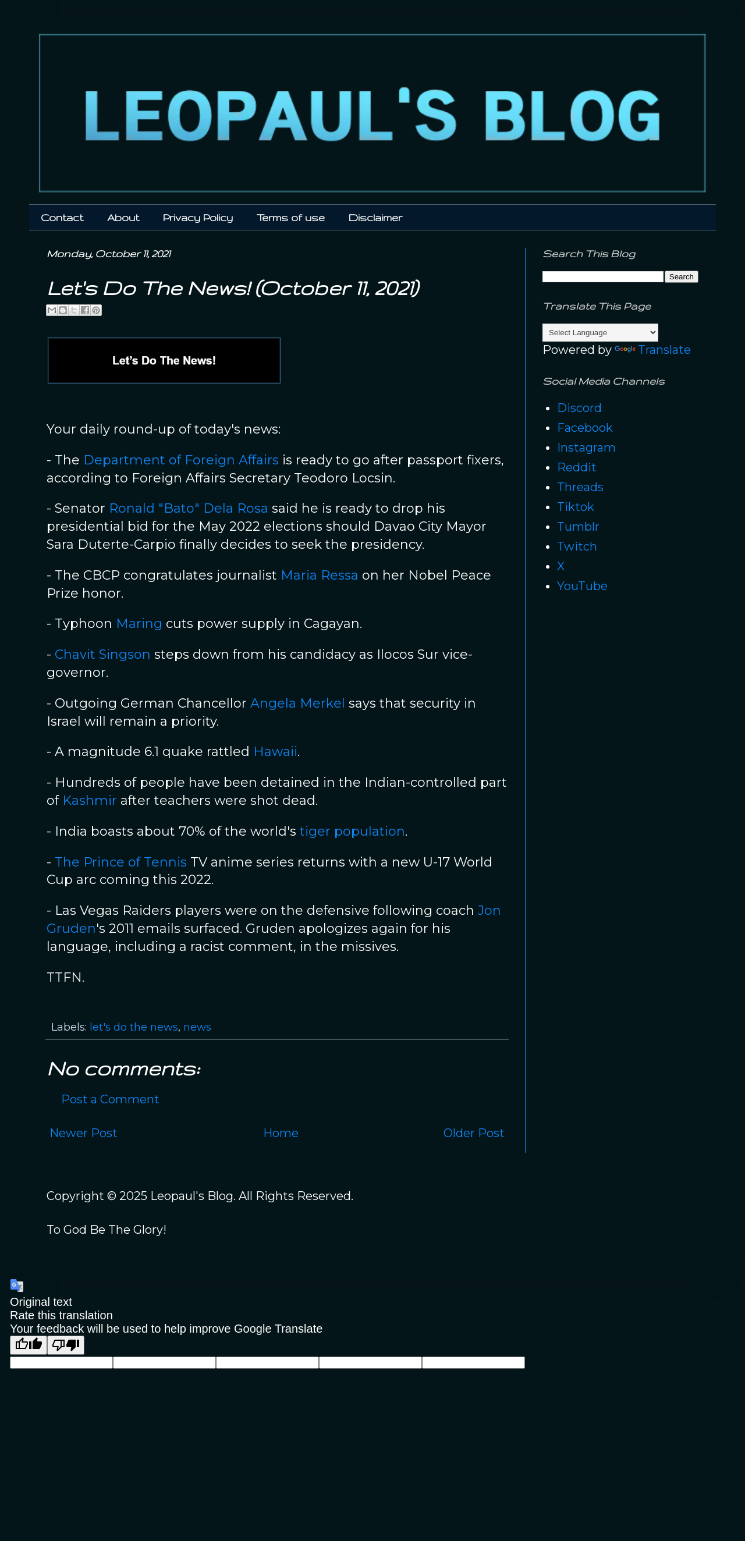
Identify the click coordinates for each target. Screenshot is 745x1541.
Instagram (586, 448)
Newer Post (83, 1133)
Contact (62, 217)
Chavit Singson (103, 654)
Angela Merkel (297, 703)
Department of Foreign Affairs (181, 460)
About (123, 217)
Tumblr (578, 527)
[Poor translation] (65, 1345)
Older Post (474, 1133)
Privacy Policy (198, 217)
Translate (653, 350)
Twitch (577, 546)
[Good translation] (28, 1345)
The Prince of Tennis (121, 862)
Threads (580, 487)
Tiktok (575, 507)
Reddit (577, 467)
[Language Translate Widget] (600, 333)
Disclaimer (375, 217)
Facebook (585, 428)
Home (281, 1133)
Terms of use (291, 217)
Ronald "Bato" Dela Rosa (188, 508)
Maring (139, 623)
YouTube (582, 586)
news (197, 1027)
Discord (579, 408)
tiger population (352, 831)
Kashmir (89, 800)
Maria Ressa (320, 575)
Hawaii (275, 751)
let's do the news (134, 1027)
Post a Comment (110, 1099)
